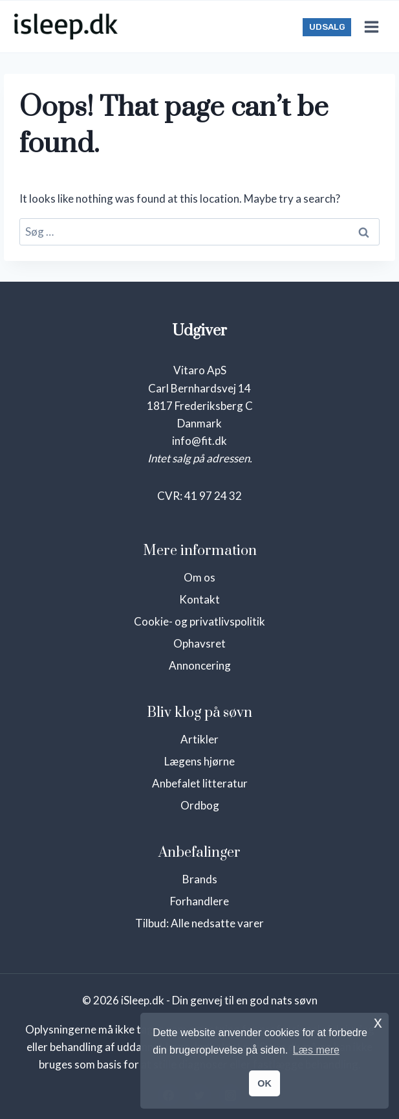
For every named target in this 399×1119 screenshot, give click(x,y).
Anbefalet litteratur (200, 783)
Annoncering (200, 665)
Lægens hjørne (199, 761)
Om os (199, 577)
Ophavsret (199, 643)
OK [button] (264, 1083)
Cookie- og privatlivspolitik (199, 621)
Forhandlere (199, 901)
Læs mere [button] (316, 1050)
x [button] (378, 1022)
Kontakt (199, 599)
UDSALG (327, 26)
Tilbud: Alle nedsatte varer (199, 923)
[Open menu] (371, 26)
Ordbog (199, 805)
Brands (199, 879)
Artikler (199, 739)
